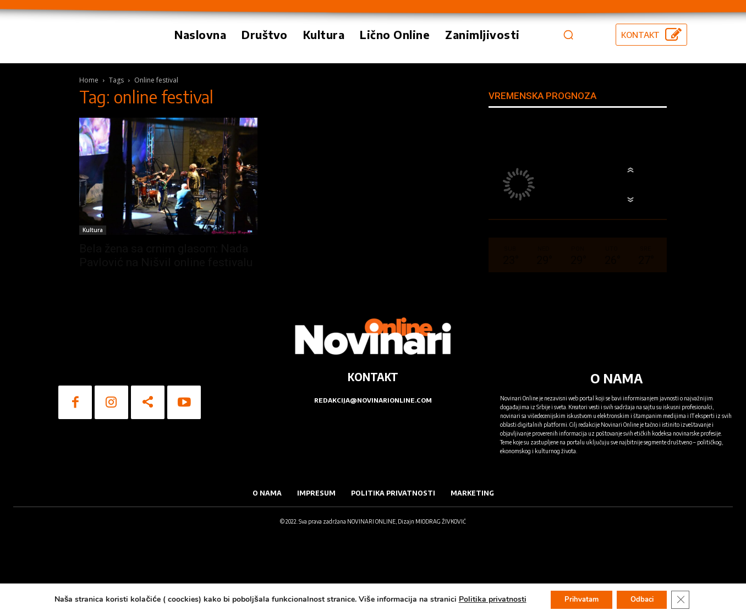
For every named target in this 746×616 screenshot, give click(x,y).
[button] (568, 62)
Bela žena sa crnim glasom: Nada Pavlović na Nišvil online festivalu (166, 311)
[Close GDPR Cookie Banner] (688, 599)
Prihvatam (576, 598)
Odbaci (644, 598)
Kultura (93, 285)
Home (88, 135)
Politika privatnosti (484, 598)
